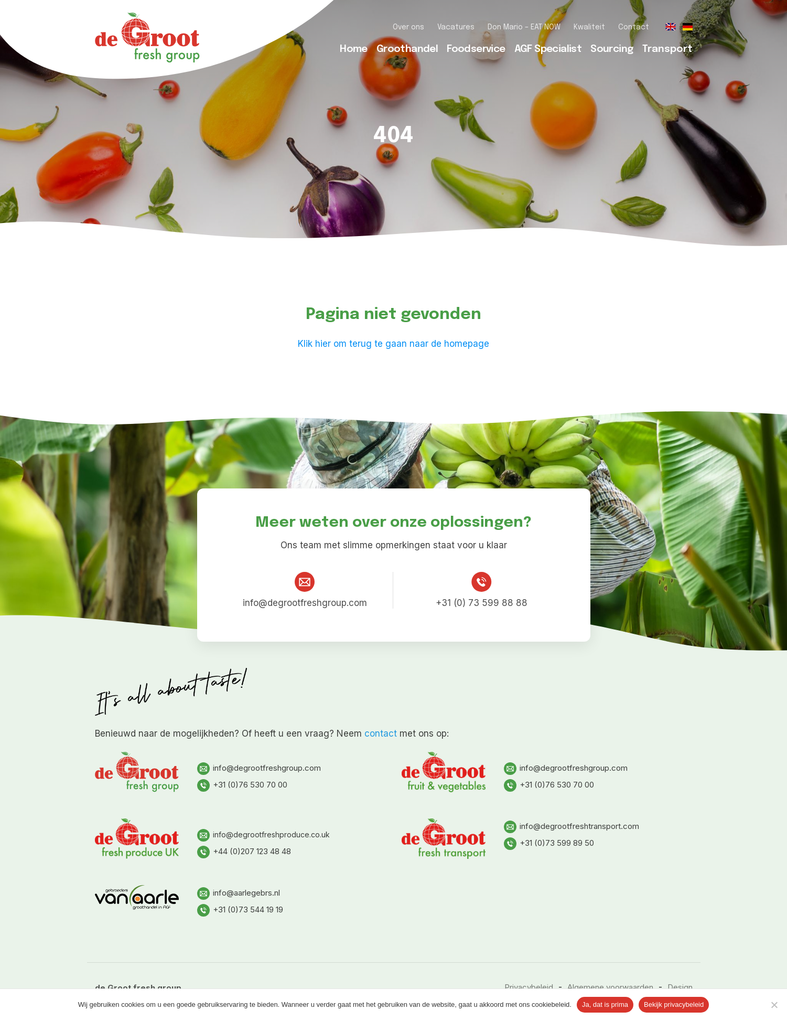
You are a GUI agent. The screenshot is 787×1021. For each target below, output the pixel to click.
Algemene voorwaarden (610, 987)
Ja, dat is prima (605, 1004)
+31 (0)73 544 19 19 (240, 909)
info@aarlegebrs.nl (238, 893)
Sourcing (611, 49)
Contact (633, 27)
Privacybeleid (528, 987)
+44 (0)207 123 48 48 (244, 851)
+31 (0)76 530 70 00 (242, 785)
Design (680, 987)
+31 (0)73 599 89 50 (549, 843)
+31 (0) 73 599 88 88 (481, 590)
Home (354, 49)
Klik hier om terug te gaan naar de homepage (393, 343)
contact (380, 733)
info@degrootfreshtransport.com (571, 826)
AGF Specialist (548, 49)
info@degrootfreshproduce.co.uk (263, 834)
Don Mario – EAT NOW (524, 27)
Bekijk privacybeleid (674, 1004)
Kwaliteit (589, 27)
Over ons (408, 27)
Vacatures (456, 27)
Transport (667, 49)
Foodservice (476, 49)
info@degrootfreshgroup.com (305, 590)
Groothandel (407, 49)
